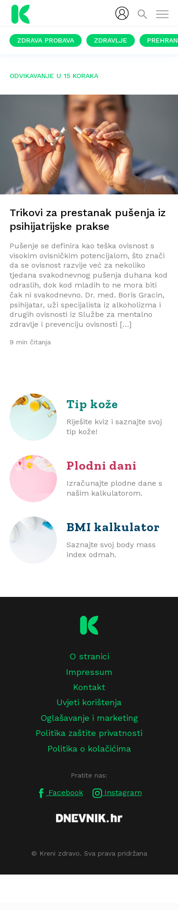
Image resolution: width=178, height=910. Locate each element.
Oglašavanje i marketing (89, 718)
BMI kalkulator (113, 526)
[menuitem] (122, 13)
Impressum (89, 672)
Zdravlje (110, 40)
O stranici (89, 656)
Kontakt (89, 687)
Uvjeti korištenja (89, 702)
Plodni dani (101, 465)
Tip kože (92, 403)
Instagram (117, 793)
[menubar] (122, 13)
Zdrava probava (45, 40)
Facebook (60, 793)
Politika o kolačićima (89, 748)
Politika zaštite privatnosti (89, 733)
